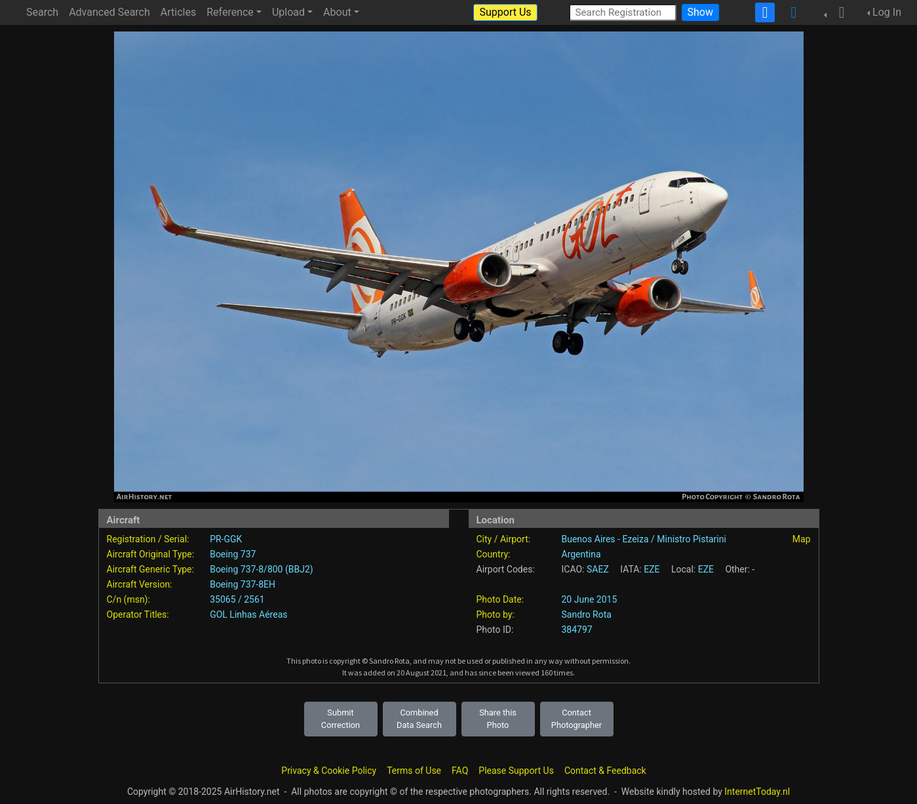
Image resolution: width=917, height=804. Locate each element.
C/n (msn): (128, 599)
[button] (838, 12)
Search (42, 12)
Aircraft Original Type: (151, 554)
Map (801, 539)
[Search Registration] (622, 12)
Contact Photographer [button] (576, 719)
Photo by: (496, 614)
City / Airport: (504, 539)
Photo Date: (500, 599)
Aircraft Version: (139, 584)
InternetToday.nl (757, 791)
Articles (178, 12)
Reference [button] (230, 12)
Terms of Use (414, 770)
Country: (494, 554)
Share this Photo (498, 719)
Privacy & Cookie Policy (328, 770)
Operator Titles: (138, 614)
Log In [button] (886, 12)
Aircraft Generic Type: (150, 569)
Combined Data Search (419, 719)
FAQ (460, 770)
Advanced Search (109, 12)
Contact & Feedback (605, 770)
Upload (288, 12)
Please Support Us (516, 770)
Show (700, 12)
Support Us (505, 12)
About (337, 12)
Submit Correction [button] (340, 719)
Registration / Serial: (148, 539)
